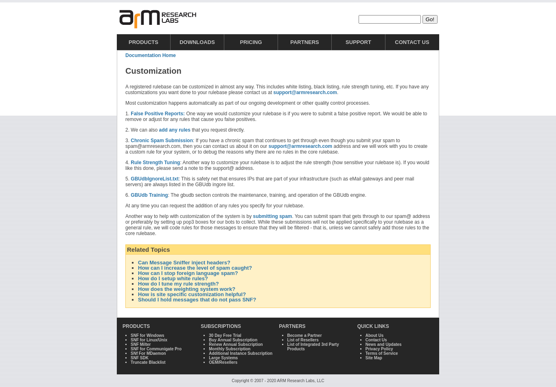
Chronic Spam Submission (162, 140)
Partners (304, 42)
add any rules (174, 130)
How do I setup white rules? (173, 278)
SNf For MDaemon (148, 353)
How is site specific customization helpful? (192, 294)
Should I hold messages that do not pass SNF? (197, 300)
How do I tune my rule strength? (178, 284)
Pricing (251, 42)
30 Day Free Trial (225, 335)
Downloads (197, 42)
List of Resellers (303, 340)
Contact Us (412, 42)
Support (358, 42)
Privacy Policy (379, 349)
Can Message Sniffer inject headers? (184, 262)
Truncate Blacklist (148, 362)
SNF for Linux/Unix (149, 340)
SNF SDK (140, 358)
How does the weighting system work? (186, 289)
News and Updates (384, 344)
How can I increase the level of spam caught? (195, 268)
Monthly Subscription (229, 349)
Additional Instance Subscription (240, 353)
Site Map (374, 358)
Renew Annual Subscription (236, 344)
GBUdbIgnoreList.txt (154, 179)
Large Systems (223, 358)
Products (143, 42)
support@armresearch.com (305, 92)
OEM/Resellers (223, 362)
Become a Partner (304, 335)
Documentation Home (150, 55)
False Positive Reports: (158, 114)
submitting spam (272, 216)
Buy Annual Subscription (233, 340)
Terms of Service (382, 353)
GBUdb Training (149, 195)
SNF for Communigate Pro (156, 349)
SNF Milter (141, 344)
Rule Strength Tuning (155, 162)
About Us (374, 335)
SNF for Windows (147, 335)
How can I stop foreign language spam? (188, 273)
